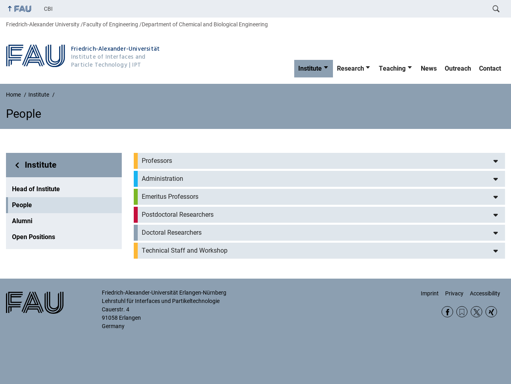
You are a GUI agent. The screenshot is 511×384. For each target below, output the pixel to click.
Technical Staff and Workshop (185, 250)
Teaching (392, 68)
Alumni (22, 221)
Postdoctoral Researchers (178, 214)
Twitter (476, 312)
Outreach (458, 68)
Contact (490, 68)
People (22, 205)
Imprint (430, 293)
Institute (310, 68)
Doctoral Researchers (172, 232)
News (429, 68)
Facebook (447, 312)
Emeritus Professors (170, 196)
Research (350, 68)
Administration (162, 178)
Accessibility (485, 293)
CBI (48, 9)
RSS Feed (462, 312)
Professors (157, 160)
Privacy (454, 293)
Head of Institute (36, 189)
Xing (491, 312)
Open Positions (33, 237)
